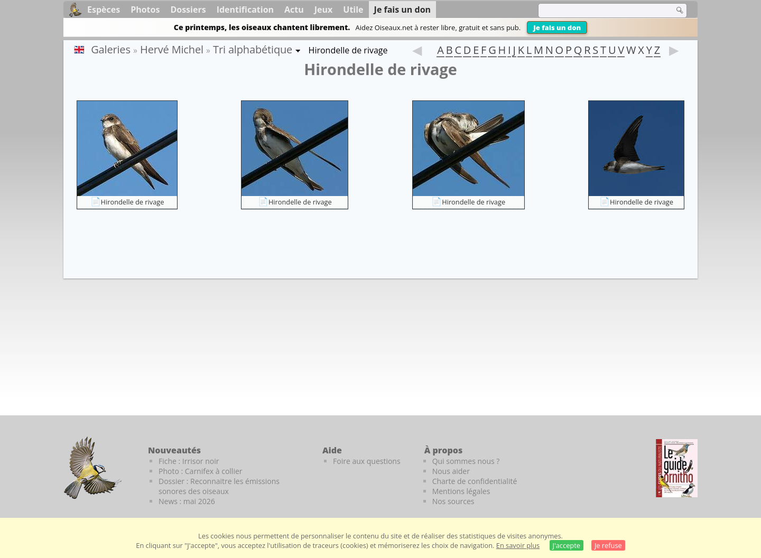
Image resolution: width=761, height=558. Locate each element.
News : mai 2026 (187, 501)
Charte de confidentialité (474, 481)
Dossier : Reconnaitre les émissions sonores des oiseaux (219, 486)
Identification (245, 9)
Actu (294, 9)
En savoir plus (518, 545)
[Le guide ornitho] (677, 468)
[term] (599, 10)
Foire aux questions (367, 461)
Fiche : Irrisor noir (189, 461)
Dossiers (188, 9)
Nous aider (451, 471)
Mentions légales (461, 491)
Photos (145, 9)
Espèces (103, 9)
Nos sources (453, 501)
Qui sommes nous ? (466, 461)
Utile (353, 9)
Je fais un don (557, 27)
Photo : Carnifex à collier (201, 471)
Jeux (323, 9)
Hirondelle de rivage (132, 202)
